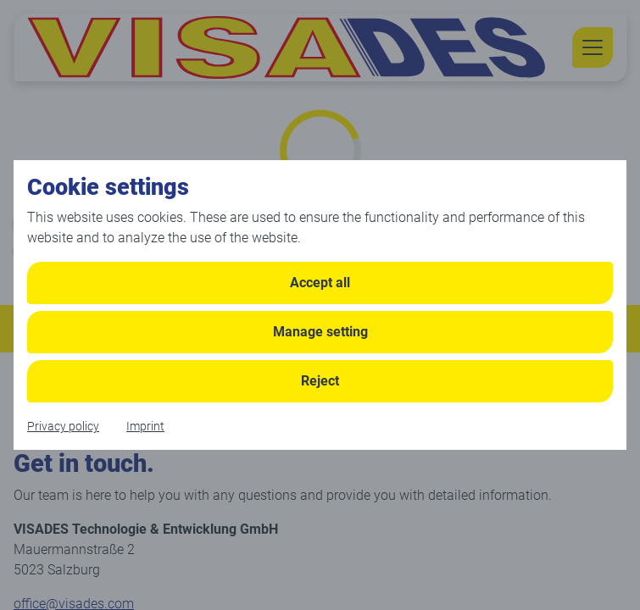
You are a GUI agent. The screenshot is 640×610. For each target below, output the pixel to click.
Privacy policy (63, 426)
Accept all (320, 282)
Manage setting (320, 332)
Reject (320, 381)
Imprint (145, 426)
